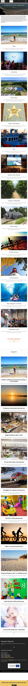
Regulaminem (5, 674)
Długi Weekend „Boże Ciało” (14, 448)
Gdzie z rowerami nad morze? (14, 560)
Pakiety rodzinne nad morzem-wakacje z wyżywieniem (14, 393)
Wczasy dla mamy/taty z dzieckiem (14, 643)
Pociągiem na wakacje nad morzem (14, 503)
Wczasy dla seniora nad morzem (14, 475)
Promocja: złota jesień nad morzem (14, 421)
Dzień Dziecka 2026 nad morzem (14, 615)
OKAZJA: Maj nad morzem (14, 531)
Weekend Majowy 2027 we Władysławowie (14, 586)
